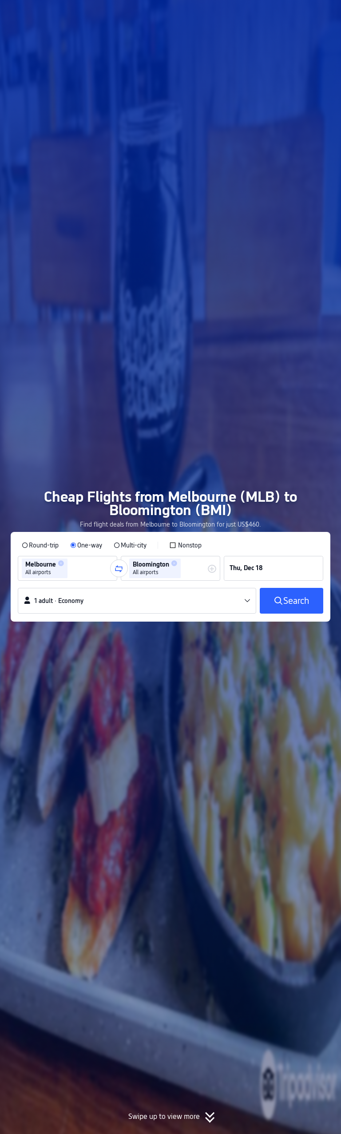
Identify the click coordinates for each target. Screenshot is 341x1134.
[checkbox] (185, 545)
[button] (268, 14)
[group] (67, 568)
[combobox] (72, 568)
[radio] (40, 545)
